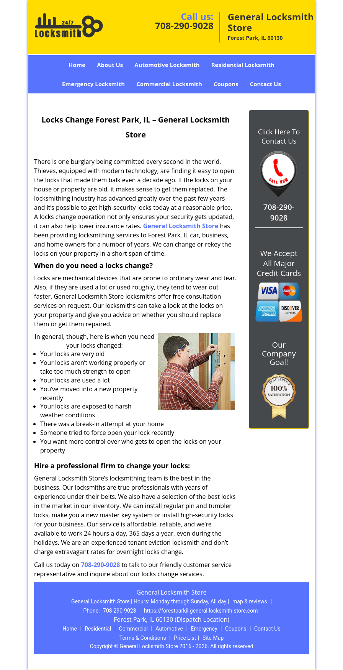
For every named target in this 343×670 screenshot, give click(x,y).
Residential (98, 629)
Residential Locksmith (243, 65)
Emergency (204, 629)
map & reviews (250, 601)
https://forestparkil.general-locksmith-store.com (201, 611)
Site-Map (213, 638)
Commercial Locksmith (169, 84)
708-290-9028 (184, 25)
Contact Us (265, 84)
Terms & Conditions (142, 638)
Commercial (133, 629)
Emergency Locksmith (93, 84)
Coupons (226, 84)
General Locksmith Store (181, 226)
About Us (110, 65)
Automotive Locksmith (166, 65)
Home (77, 65)
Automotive (169, 629)
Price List (185, 638)
